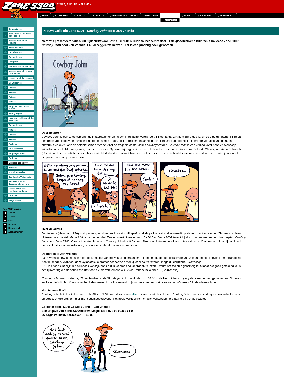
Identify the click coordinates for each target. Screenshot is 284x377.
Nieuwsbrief (14, 228)
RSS (10, 220)
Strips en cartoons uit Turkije (19, 107)
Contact (12, 224)
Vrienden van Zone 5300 (20, 66)
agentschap (227, 15)
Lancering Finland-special (21, 78)
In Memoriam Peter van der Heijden (20, 35)
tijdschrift (206, 15)
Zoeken (12, 213)
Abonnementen (15, 232)
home (45, 15)
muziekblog (62, 15)
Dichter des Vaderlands (20, 177)
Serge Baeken (15, 200)
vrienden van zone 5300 (125, 15)
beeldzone (151, 15)
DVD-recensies (16, 149)
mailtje (132, 294)
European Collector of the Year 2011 (21, 119)
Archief (11, 216)
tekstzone (171, 20)
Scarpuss (13, 62)
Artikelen (13, 144)
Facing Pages (15, 113)
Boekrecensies (16, 48)
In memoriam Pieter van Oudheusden (20, 72)
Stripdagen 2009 (17, 153)
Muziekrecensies (17, 172)
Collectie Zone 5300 (18, 163)
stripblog (99, 15)
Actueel (12, 87)
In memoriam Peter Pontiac (18, 42)
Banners (13, 167)
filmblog (81, 15)
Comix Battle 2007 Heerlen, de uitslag (18, 190)
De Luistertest (15, 29)
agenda (188, 15)
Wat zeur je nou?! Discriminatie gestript (19, 183)
